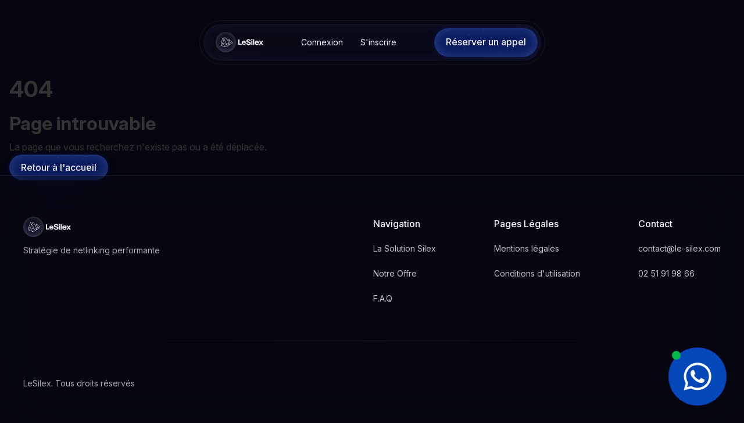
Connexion (322, 42)
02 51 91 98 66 (666, 273)
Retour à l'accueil (58, 167)
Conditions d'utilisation (537, 273)
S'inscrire (378, 42)
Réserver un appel (486, 42)
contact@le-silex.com (679, 248)
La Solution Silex (404, 248)
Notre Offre (395, 273)
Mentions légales (526, 248)
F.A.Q (382, 298)
